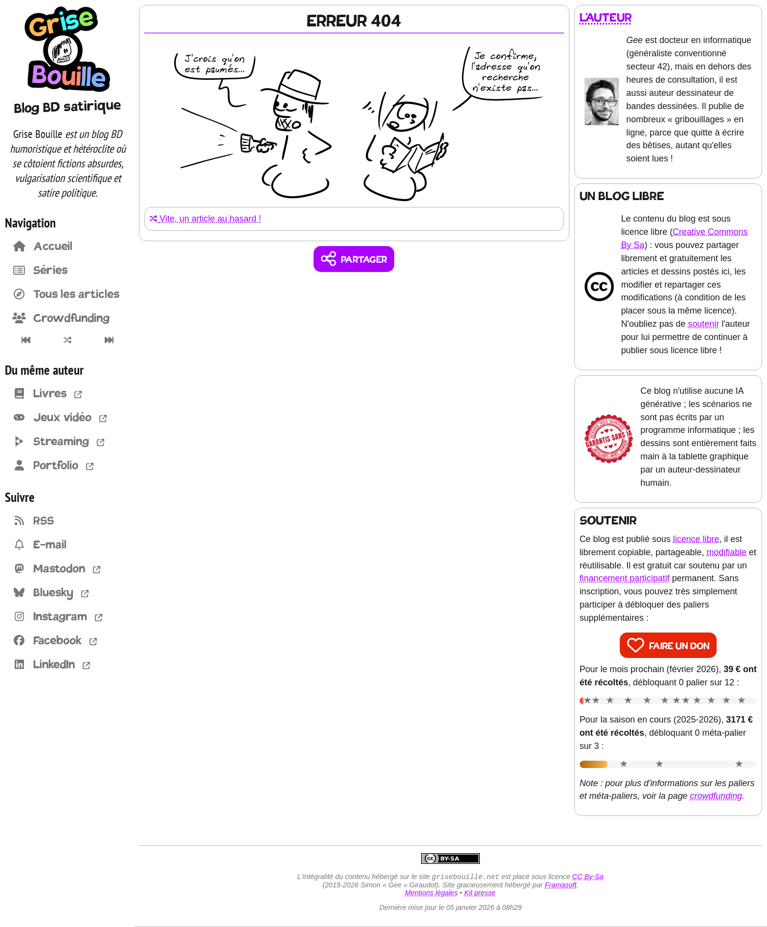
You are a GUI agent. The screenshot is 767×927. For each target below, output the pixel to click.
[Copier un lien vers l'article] (355, 259)
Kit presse (480, 893)
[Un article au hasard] (67, 340)
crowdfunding (717, 796)
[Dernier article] (109, 340)
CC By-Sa (588, 877)
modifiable (728, 552)
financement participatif (638, 578)
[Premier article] (25, 340)
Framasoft (561, 885)
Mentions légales (432, 893)
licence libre (697, 538)
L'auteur (607, 18)
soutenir (705, 324)
